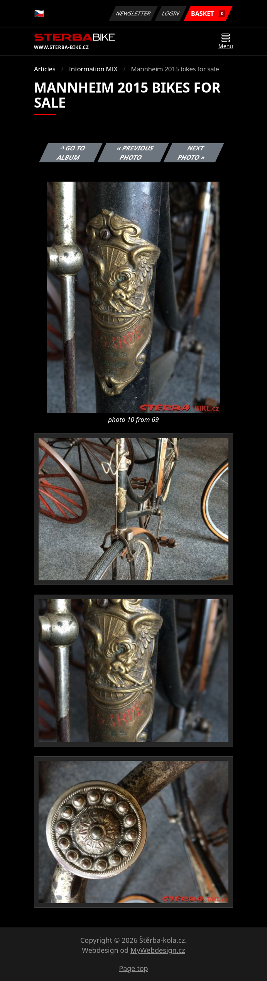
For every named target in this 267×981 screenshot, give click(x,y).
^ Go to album (71, 153)
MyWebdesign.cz (157, 950)
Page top (133, 968)
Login (171, 13)
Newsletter (133, 13)
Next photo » (191, 153)
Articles (44, 68)
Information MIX (93, 68)
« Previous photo (135, 153)
